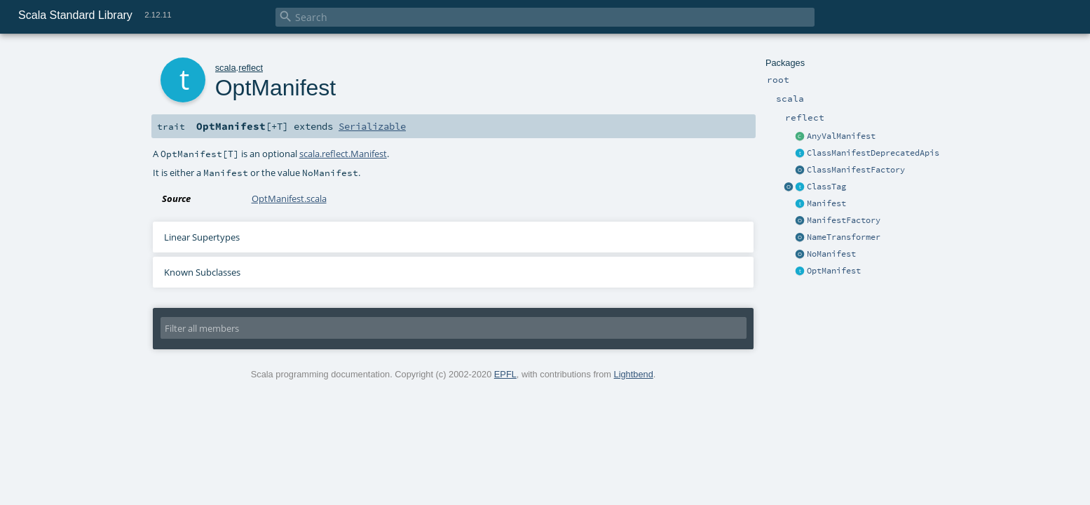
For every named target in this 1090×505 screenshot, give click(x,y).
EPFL (505, 374)
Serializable (372, 126)
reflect (250, 67)
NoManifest (831, 254)
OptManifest (834, 271)
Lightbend (633, 374)
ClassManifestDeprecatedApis (873, 153)
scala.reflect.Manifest (343, 153)
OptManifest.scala (289, 198)
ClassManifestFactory (856, 170)
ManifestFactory (843, 220)
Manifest (826, 203)
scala (225, 67)
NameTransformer (843, 237)
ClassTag (826, 186)
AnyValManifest (841, 136)
